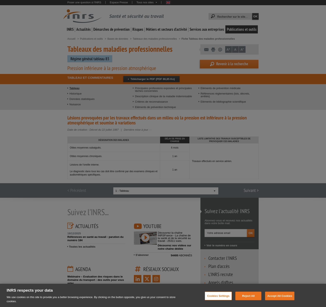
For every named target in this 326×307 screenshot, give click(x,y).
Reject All (248, 298)
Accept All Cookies (279, 298)
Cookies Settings (218, 298)
